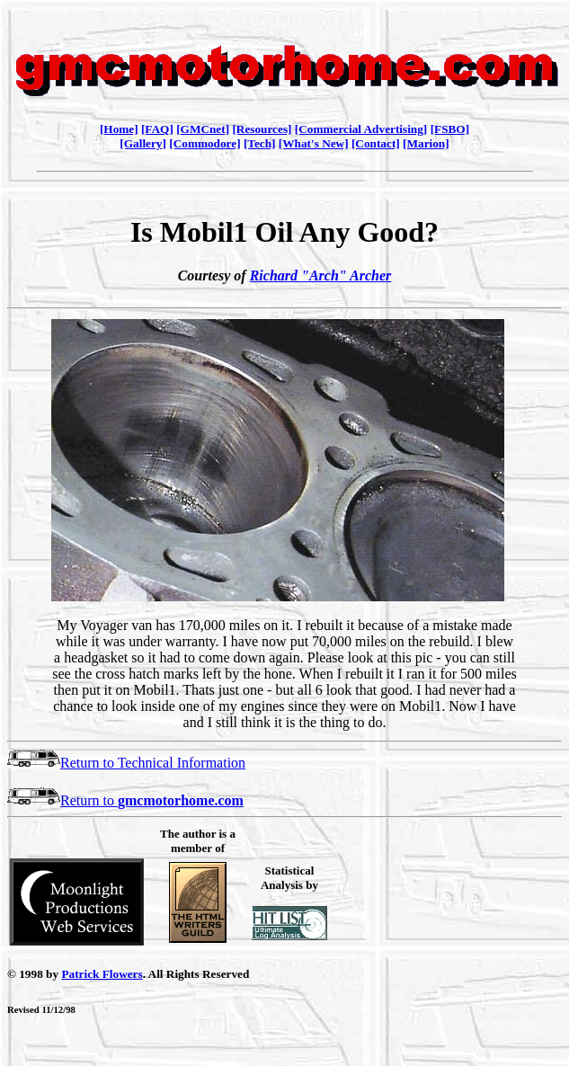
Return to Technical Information (126, 762)
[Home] (119, 129)
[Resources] (261, 129)
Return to (125, 800)
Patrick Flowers (101, 974)
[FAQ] (157, 129)
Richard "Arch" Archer (321, 275)
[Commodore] (204, 143)
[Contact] (375, 143)
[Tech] (260, 143)
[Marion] (426, 143)
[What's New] (314, 143)
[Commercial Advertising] (361, 129)
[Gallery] (143, 143)
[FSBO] (450, 129)
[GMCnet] (202, 129)
